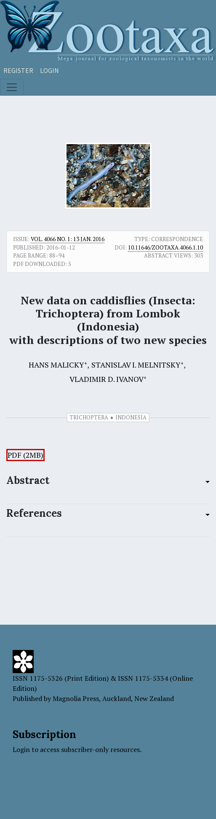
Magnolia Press (76, 698)
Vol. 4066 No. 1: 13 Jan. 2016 (67, 239)
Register (18, 70)
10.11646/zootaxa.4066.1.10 (165, 247)
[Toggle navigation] (12, 87)
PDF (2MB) (25, 455)
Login (49, 70)
